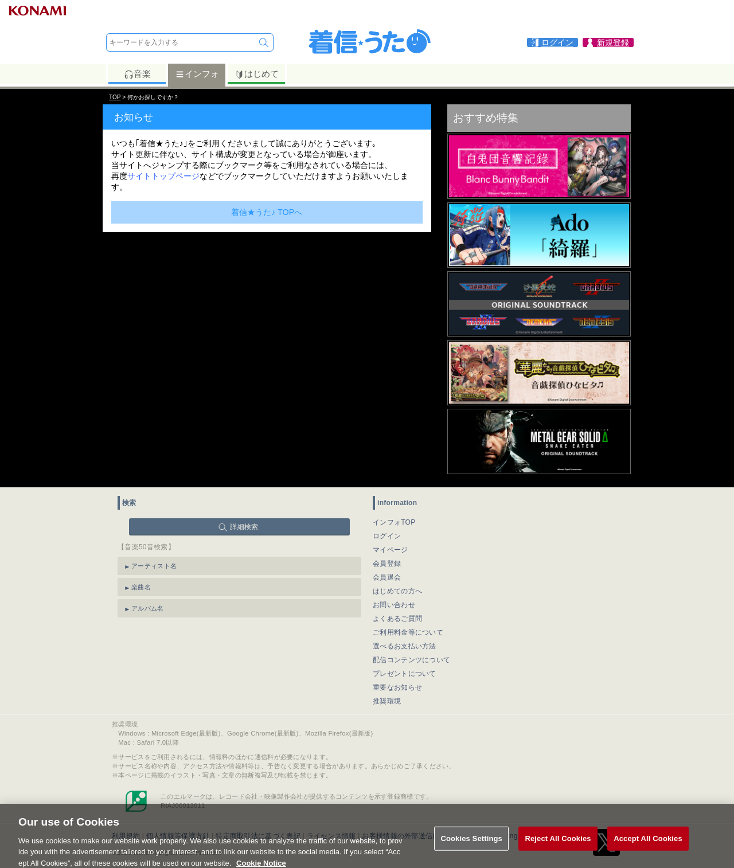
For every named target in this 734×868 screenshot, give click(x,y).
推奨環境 (387, 701)
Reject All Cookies (558, 843)
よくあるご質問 (397, 619)
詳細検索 (244, 527)
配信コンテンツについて (411, 660)
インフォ (197, 74)
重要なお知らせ (397, 687)
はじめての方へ (397, 591)
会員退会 (387, 577)
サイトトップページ (163, 176)
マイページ (390, 550)
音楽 (137, 74)
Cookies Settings (471, 843)
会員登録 (387, 564)
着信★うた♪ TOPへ (267, 212)
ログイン (387, 536)
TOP (114, 97)
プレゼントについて (404, 674)
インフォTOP (394, 522)
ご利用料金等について (408, 632)
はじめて (257, 74)
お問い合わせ (394, 605)
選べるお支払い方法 (404, 646)
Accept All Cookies (648, 843)
